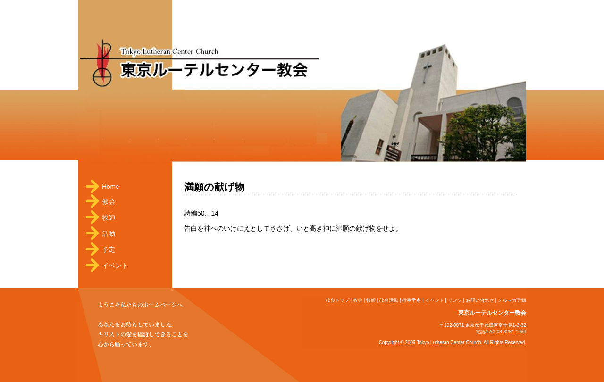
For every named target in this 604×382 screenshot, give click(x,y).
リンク (455, 300)
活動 (108, 233)
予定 (108, 249)
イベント (115, 265)
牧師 (108, 217)
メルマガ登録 (512, 300)
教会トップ (337, 300)
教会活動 (388, 300)
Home (110, 186)
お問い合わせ (480, 300)
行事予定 (411, 300)
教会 (108, 201)
